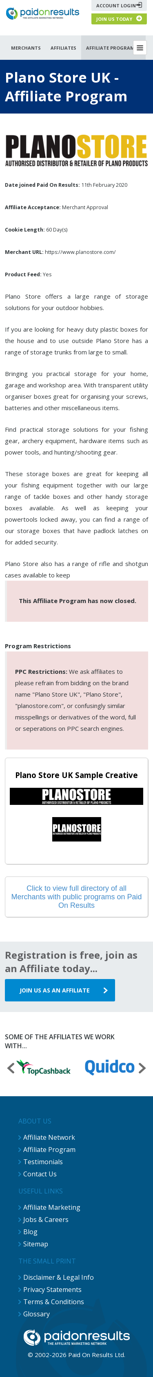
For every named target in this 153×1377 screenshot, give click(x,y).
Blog (30, 1231)
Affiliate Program (49, 1149)
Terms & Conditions (53, 1301)
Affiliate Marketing (51, 1207)
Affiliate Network (49, 1137)
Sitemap (35, 1243)
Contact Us (40, 1173)
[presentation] (10, 1069)
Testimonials (43, 1161)
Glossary (36, 1313)
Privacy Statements (52, 1289)
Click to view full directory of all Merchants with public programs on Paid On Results (76, 896)
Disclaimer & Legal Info (58, 1277)
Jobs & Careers (46, 1219)
